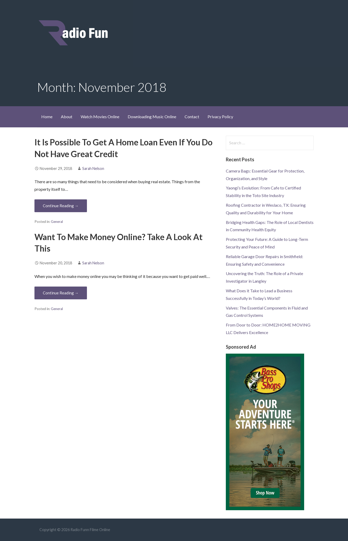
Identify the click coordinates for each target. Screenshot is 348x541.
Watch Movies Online (100, 116)
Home (46, 116)
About (66, 116)
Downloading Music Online (152, 116)
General (57, 221)
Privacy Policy (220, 116)
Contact (192, 116)
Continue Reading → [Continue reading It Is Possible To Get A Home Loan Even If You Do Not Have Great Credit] (61, 205)
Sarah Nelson (93, 168)
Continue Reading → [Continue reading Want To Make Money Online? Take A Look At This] (61, 292)
